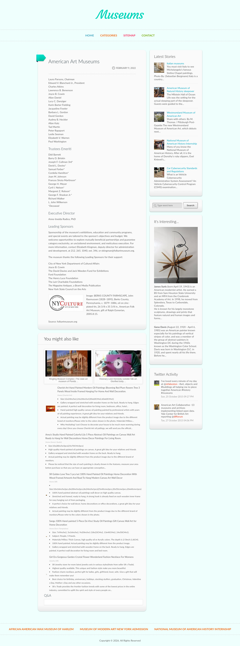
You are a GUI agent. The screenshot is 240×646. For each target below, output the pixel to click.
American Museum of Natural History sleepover (180, 89)
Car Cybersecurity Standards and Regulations (182, 170)
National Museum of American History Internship (182, 142)
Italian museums (175, 63)
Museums (120, 14)
